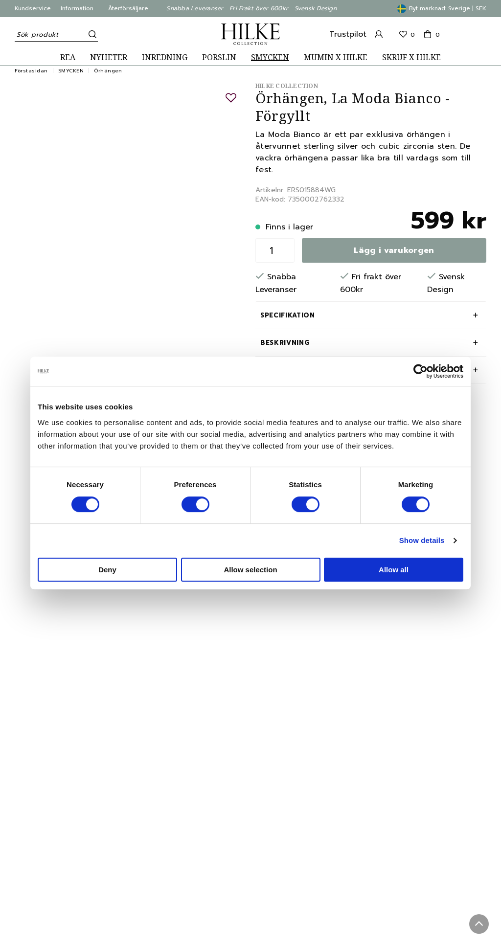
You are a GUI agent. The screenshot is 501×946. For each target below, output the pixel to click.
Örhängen (108, 70)
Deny (107, 569)
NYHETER (108, 57)
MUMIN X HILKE (335, 57)
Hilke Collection (286, 86)
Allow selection (250, 569)
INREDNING (164, 57)
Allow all (394, 569)
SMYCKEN (270, 57)
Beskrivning (284, 342)
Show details (422, 540)
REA (67, 57)
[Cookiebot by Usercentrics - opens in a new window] (420, 371)
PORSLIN (219, 57)
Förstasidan (31, 70)
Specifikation (287, 315)
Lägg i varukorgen (394, 250)
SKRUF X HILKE (411, 57)
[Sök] (90, 34)
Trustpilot (347, 34)
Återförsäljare (128, 8)
